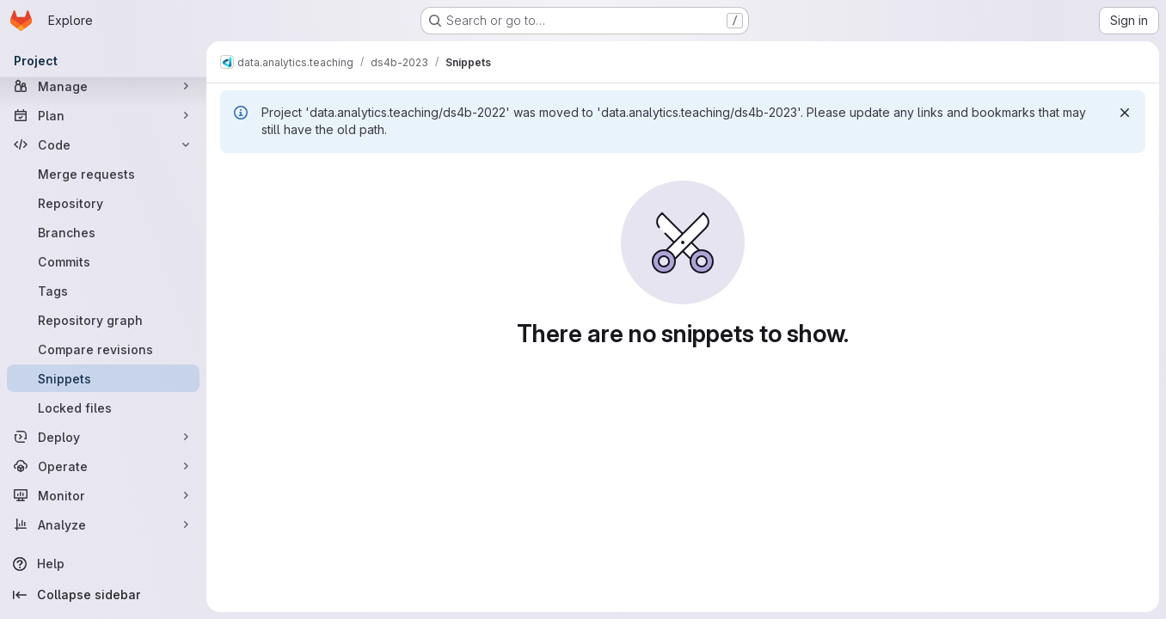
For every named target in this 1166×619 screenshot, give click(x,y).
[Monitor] (103, 495)
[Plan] (103, 115)
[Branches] (103, 232)
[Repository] (103, 203)
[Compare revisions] (103, 349)
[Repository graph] (103, 320)
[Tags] (103, 290)
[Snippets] (103, 378)
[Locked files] (103, 407)
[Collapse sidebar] (103, 595)
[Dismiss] (1124, 112)
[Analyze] (103, 524)
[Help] (103, 564)
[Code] (103, 144)
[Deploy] (103, 436)
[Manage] (103, 86)
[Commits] (103, 261)
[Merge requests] (103, 173)
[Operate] (103, 466)
